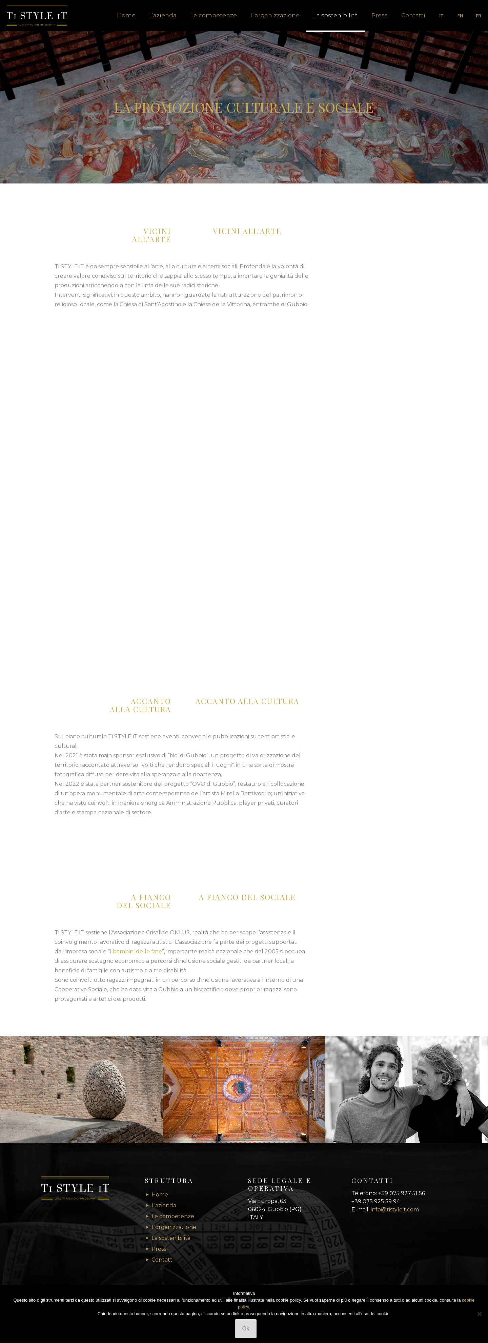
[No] (479, 1313)
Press (158, 1249)
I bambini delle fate (136, 951)
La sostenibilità (170, 1238)
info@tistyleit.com (395, 1209)
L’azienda (163, 1205)
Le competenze (172, 1216)
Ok (245, 1328)
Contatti (162, 1260)
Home (159, 1194)
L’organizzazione (173, 1227)
